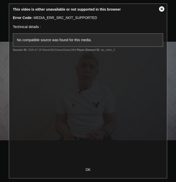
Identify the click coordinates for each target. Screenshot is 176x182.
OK (87, 170)
